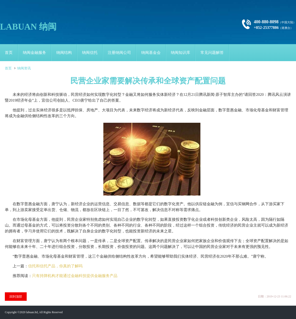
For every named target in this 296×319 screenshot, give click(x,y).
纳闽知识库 (180, 52)
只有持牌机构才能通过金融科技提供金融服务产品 (74, 276)
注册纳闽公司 (119, 52)
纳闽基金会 (151, 52)
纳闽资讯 (24, 68)
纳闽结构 (64, 52)
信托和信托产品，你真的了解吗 (55, 266)
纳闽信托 (90, 52)
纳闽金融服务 (34, 52)
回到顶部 (15, 296)
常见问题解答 (212, 52)
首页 (9, 52)
